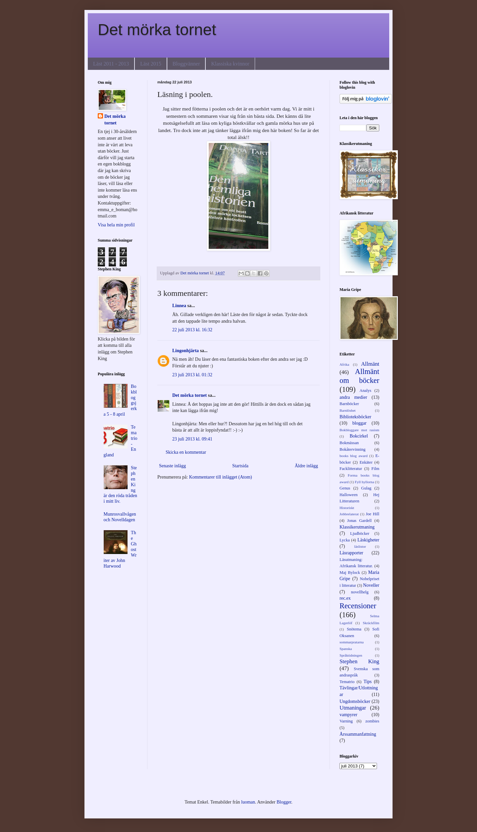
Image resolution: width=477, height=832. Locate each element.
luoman (248, 802)
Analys (365, 390)
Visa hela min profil (116, 224)
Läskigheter (368, 539)
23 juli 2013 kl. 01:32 (192, 374)
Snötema (354, 629)
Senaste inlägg (172, 465)
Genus (345, 488)
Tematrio (347, 681)
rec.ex (345, 598)
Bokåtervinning (352, 449)
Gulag (366, 488)
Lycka (345, 540)
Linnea (179, 305)
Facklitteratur (351, 468)
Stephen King (359, 661)
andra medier (353, 397)
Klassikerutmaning (357, 527)
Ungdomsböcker (355, 701)
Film (375, 468)
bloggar (359, 423)
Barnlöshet (347, 410)
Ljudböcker (359, 533)
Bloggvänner (186, 64)
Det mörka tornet (157, 29)
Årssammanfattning (358, 734)
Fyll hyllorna (364, 482)
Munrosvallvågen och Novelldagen (120, 517)
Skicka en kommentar (186, 452)
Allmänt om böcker (359, 376)
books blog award (354, 456)
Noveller (371, 585)
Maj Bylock (350, 572)
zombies (372, 721)
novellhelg (359, 592)
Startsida (240, 465)
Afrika (344, 364)
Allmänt (370, 364)
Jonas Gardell (359, 520)
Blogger (284, 802)
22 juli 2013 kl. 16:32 (192, 329)
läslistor (360, 546)
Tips (368, 681)
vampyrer (348, 714)
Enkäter (365, 462)
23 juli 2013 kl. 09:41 (192, 439)
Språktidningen (351, 655)
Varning (346, 721)
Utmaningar (353, 708)
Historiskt (347, 508)
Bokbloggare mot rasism (359, 430)
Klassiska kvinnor (230, 64)
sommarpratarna (352, 642)
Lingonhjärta (185, 350)
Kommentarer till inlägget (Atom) (220, 477)
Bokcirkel (358, 436)
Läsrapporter (351, 552)
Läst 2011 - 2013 (111, 64)
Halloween (349, 494)
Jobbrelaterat (349, 514)
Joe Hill (372, 514)
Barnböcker (349, 403)
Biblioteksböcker (355, 416)
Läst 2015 (150, 64)
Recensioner (358, 606)
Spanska (346, 649)
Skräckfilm (371, 623)
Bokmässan (349, 442)
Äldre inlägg (306, 465)
